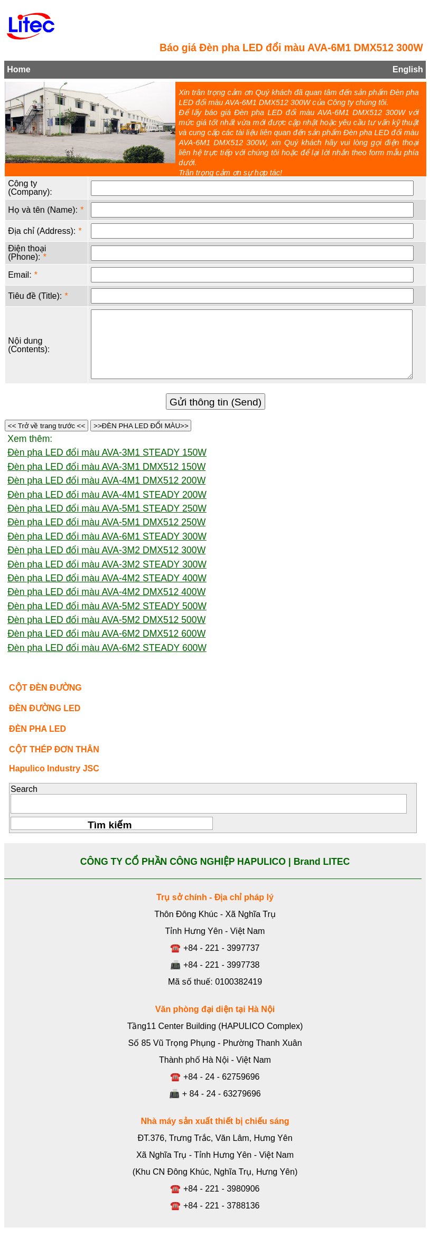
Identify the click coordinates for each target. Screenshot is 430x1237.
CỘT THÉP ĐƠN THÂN (54, 749)
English (407, 69)
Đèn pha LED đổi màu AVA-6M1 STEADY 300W (107, 536)
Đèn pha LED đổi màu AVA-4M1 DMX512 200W (106, 480)
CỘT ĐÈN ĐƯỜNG (45, 687)
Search (24, 789)
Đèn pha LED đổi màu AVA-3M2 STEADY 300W (107, 564)
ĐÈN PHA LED (37, 728)
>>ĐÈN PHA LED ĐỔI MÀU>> (140, 426)
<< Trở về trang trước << (46, 426)
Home (18, 69)
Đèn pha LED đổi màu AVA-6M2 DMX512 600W (106, 633)
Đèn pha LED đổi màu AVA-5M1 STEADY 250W (107, 508)
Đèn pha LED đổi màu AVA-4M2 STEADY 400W (107, 578)
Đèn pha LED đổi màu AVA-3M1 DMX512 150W (106, 466)
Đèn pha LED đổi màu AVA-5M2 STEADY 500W (107, 606)
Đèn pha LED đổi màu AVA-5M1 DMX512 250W (106, 522)
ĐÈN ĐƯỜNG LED (44, 708)
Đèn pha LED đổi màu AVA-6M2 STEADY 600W (107, 648)
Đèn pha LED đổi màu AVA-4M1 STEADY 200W (107, 494)
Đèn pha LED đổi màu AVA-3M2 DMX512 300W (106, 550)
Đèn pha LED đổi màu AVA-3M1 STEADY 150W (107, 452)
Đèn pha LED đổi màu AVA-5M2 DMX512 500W (106, 620)
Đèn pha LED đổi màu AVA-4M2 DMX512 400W (106, 592)
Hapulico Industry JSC (54, 768)
